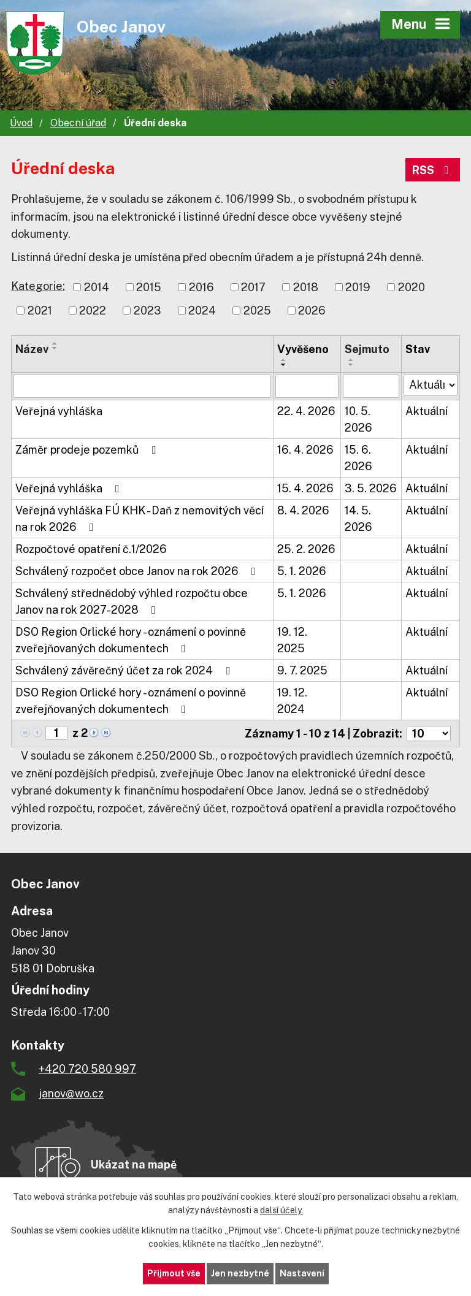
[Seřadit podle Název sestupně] (55, 348)
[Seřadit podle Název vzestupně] (55, 343)
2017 (253, 287)
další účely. (281, 1211)
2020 (411, 287)
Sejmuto (367, 349)
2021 (40, 310)
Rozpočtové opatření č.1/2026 (91, 549)
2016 (201, 287)
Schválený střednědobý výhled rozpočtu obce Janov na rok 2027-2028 (131, 601)
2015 (148, 287)
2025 (257, 310)
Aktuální (426, 411)
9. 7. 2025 (302, 670)
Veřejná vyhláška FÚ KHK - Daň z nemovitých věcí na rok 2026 (139, 518)
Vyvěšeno (303, 349)
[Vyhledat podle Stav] (431, 385)
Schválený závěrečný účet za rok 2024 (125, 670)
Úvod (21, 123)
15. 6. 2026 (358, 458)
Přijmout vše (174, 1273)
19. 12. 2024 (292, 700)
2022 (92, 310)
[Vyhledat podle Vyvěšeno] (307, 386)
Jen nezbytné (240, 1273)
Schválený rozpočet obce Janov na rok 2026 (138, 571)
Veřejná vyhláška (58, 411)
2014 (96, 287)
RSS (433, 170)
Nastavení (302, 1273)
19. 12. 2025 (292, 640)
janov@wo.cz (71, 1093)
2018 (305, 287)
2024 (202, 310)
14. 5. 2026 (358, 518)
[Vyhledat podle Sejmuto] (371, 386)
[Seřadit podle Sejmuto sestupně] (351, 364)
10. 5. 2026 (358, 419)
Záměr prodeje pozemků (88, 449)
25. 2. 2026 (306, 549)
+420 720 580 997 (87, 1068)
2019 (357, 287)
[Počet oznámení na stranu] (429, 733)
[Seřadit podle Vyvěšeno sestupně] (284, 364)
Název (31, 349)
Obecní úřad (78, 123)
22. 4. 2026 (306, 411)
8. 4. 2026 (303, 510)
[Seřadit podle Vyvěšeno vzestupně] (284, 359)
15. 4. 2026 (305, 488)
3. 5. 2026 (371, 488)
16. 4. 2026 (305, 449)
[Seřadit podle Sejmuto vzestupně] (351, 359)
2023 (147, 310)
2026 (312, 310)
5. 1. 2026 (301, 571)
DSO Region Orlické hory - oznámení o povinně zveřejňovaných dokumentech (130, 640)
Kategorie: (38, 286)
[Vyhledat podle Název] (142, 386)
